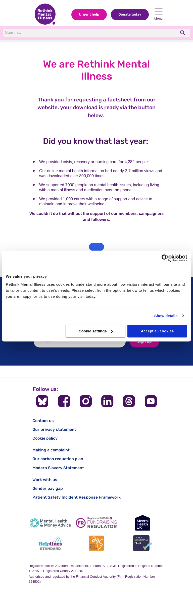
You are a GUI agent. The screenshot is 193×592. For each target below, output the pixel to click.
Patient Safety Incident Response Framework (76, 497)
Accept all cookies (157, 331)
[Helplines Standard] (50, 543)
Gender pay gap (47, 488)
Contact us (43, 420)
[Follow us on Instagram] (86, 401)
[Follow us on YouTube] (151, 401)
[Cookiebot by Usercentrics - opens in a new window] (165, 258)
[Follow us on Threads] (129, 401)
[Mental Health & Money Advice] (50, 523)
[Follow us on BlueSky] (42, 401)
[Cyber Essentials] (142, 543)
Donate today (129, 15)
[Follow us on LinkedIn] (107, 401)
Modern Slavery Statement (58, 467)
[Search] (72, 33)
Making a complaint (51, 450)
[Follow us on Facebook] (64, 401)
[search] (183, 32)
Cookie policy (45, 438)
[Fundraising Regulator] (96, 523)
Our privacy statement (54, 429)
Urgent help (89, 15)
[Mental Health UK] (142, 523)
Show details (166, 316)
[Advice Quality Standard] (96, 543)
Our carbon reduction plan (57, 458)
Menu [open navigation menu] (158, 15)
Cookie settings (96, 331)
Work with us (44, 479)
